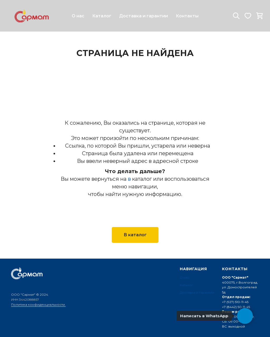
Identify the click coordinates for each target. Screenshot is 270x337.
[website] (236, 16)
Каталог (101, 15)
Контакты (187, 15)
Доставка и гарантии (143, 15)
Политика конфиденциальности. (38, 304)
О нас (78, 15)
